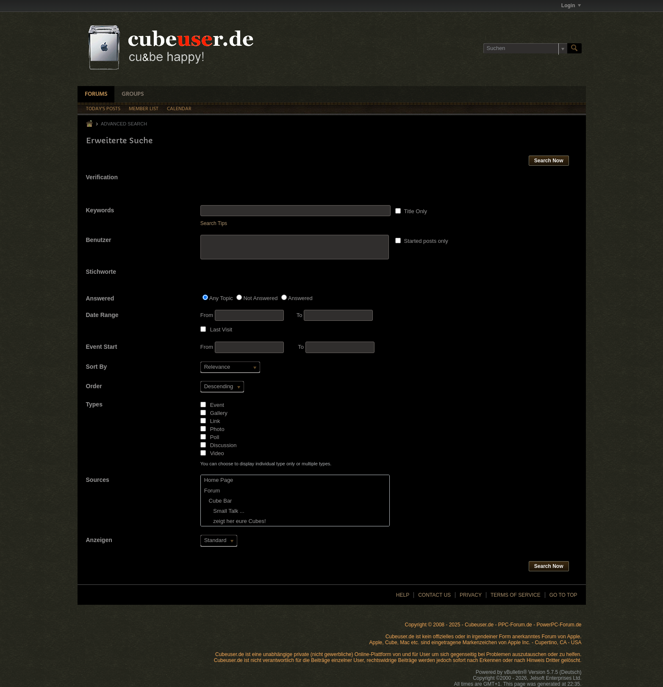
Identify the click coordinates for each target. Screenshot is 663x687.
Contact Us (434, 595)
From (242, 315)
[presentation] (264, 188)
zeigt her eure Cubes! (235, 521)
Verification (102, 177)
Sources (97, 479)
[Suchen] (525, 48)
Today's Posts (103, 109)
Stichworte (101, 271)
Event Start (101, 346)
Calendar (179, 109)
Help (402, 595)
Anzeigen (99, 540)
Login (571, 5)
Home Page (218, 480)
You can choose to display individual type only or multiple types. (266, 463)
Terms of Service (516, 595)
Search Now (548, 161)
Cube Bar (218, 501)
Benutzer (98, 239)
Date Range (102, 315)
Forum (212, 490)
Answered (100, 298)
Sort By (96, 366)
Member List (143, 109)
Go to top (563, 595)
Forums (96, 94)
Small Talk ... (224, 511)
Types (94, 404)
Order (94, 386)
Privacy (471, 595)
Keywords (100, 210)
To (335, 315)
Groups (133, 94)
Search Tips (213, 223)
